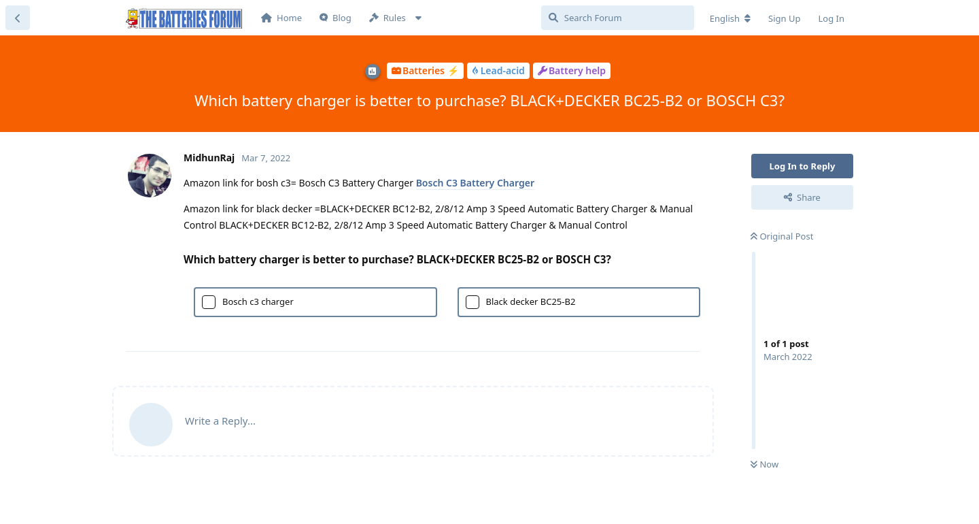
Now (764, 464)
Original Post (782, 236)
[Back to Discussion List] (17, 17)
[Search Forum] (617, 17)
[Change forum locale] (730, 18)
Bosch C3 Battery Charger (475, 182)
